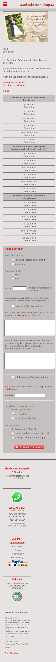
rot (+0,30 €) (20, 414)
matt (16, 278)
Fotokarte (19, 255)
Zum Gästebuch (12, 653)
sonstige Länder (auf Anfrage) (29, 437)
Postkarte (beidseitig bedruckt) (30, 260)
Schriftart (9, 389)
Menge (7, 288)
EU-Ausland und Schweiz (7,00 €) (31, 433)
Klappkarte (20, 264)
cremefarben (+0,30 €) (25, 418)
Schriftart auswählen (13, 85)
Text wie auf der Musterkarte (28, 306)
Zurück (6, 91)
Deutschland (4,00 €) (25, 429)
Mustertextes (24, 315)
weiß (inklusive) (22, 409)
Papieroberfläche (13, 271)
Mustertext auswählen (14, 82)
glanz (17, 274)
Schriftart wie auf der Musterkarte (31, 377)
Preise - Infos (27, 406)
